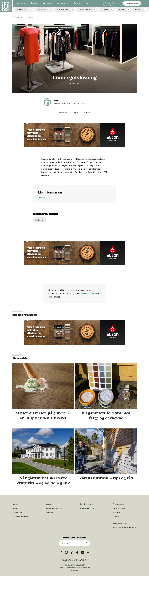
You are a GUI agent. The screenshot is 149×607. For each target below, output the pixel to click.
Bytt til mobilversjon (120, 523)
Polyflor (41, 197)
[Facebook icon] (60, 552)
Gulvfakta (116, 512)
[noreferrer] (82, 552)
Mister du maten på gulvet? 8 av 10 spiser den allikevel (43, 415)
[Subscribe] (86, 543)
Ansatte (15, 508)
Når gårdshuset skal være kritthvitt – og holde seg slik (43, 480)
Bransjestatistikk (119, 508)
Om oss (15, 504)
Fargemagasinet (118, 504)
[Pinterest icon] (77, 552)
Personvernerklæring (54, 508)
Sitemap (49, 504)
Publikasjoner (17, 512)
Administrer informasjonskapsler (124, 528)
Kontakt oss (74, 570)
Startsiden (18, 17)
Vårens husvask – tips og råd (106, 478)
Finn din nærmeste (87, 504)
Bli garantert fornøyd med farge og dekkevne (106, 415)
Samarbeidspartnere (20, 516)
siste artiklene (90, 293)
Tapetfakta (117, 516)
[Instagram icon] (66, 552)
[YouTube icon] (88, 552)
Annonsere (50, 512)
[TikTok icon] (71, 552)
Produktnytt (29, 17)
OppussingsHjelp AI (87, 508)
